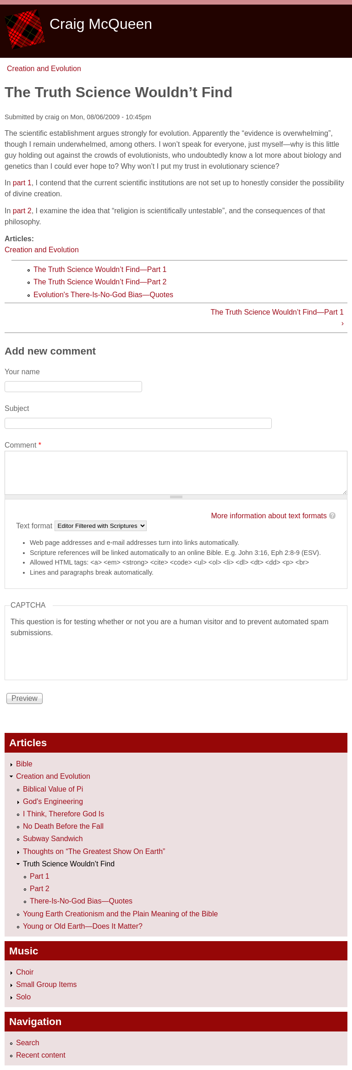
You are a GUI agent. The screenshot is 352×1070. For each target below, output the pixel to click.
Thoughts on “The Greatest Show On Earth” (94, 851)
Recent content (41, 1055)
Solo (23, 997)
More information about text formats (269, 516)
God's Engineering (53, 801)
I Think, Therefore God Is (63, 814)
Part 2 (40, 889)
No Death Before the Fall (63, 826)
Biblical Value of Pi (53, 789)
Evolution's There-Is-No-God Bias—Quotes (103, 295)
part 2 (22, 211)
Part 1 (40, 876)
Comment (23, 445)
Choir (24, 972)
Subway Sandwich (53, 839)
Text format (35, 525)
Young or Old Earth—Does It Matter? (83, 926)
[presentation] (80, 656)
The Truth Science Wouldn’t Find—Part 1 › (277, 317)
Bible (24, 764)
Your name (22, 372)
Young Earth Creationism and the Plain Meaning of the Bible (120, 914)
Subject (17, 408)
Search (27, 1043)
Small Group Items (46, 984)
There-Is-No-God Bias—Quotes (81, 901)
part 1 (22, 183)
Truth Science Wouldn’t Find (69, 864)
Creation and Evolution (44, 68)
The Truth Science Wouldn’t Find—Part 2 (100, 282)
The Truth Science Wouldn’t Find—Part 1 (100, 269)
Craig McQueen (101, 24)
